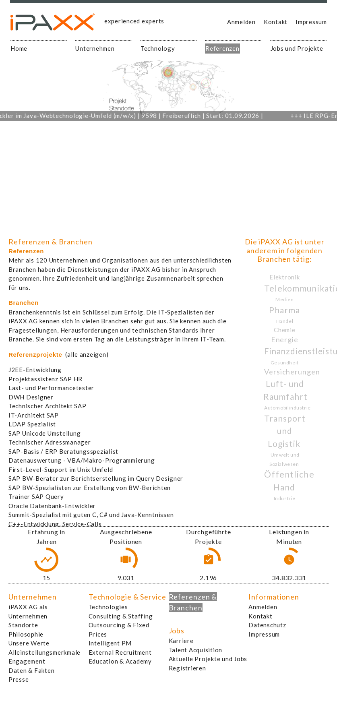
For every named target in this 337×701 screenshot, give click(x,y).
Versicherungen (292, 371)
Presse (18, 679)
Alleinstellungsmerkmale (44, 652)
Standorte (23, 625)
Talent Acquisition (196, 649)
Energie (284, 339)
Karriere (181, 640)
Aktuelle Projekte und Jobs (208, 658)
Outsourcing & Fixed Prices (119, 629)
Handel (285, 321)
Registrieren (187, 668)
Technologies (108, 606)
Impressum (311, 21)
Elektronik (284, 277)
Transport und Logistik (285, 431)
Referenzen (222, 48)
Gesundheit (285, 363)
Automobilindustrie (287, 408)
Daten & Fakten (31, 670)
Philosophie (25, 634)
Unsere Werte (29, 643)
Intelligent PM (110, 643)
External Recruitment (120, 652)
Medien (284, 299)
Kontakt (275, 21)
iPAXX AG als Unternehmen (28, 611)
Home (18, 48)
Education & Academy (120, 661)
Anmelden (241, 21)
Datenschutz (267, 625)
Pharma (284, 310)
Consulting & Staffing (121, 616)
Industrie (285, 498)
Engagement (26, 661)
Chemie (285, 329)
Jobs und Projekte (297, 48)
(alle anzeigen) (86, 354)
